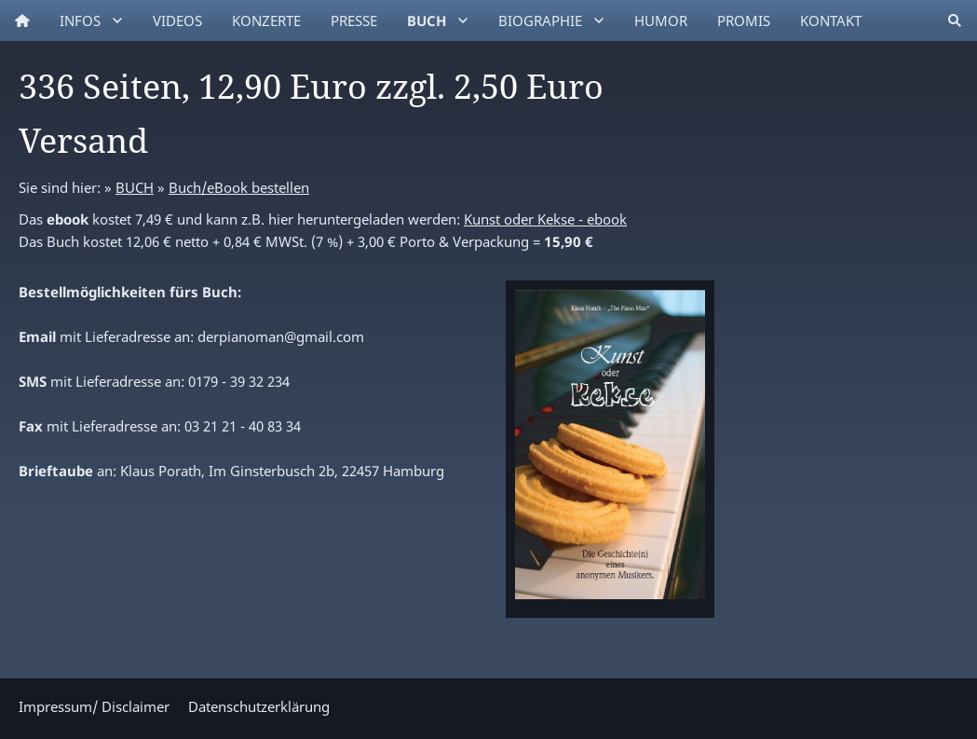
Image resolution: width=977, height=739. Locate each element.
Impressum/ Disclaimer (94, 706)
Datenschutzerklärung (259, 706)
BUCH (134, 187)
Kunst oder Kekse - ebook (545, 219)
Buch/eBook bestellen (239, 187)
